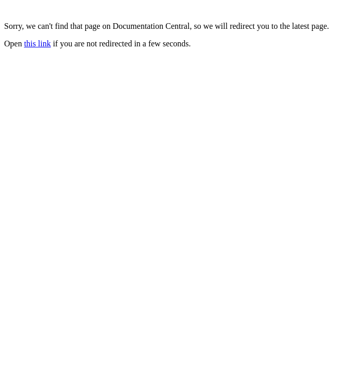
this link (37, 43)
